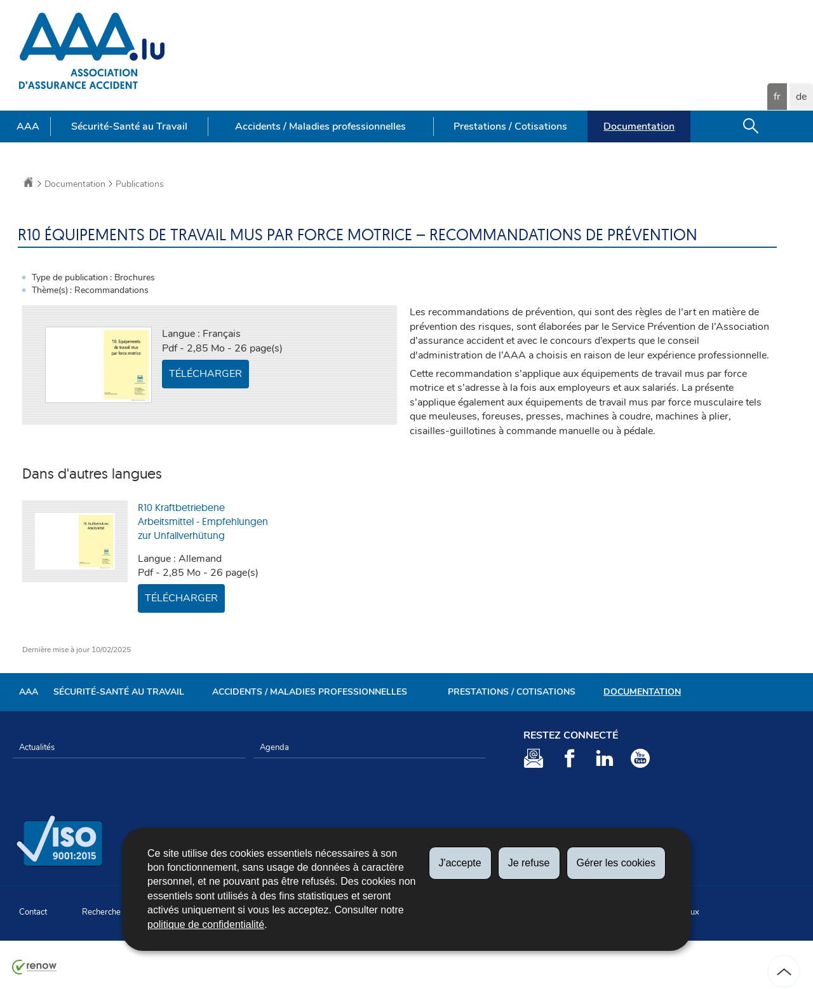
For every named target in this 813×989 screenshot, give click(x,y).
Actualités (37, 747)
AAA (28, 126)
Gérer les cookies (616, 862)
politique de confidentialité (205, 924)
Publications (140, 184)
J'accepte (460, 862)
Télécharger (205, 374)
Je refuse (529, 862)
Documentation (639, 126)
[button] (751, 126)
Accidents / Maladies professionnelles (320, 126)
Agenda (274, 747)
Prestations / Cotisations (510, 126)
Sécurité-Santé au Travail (129, 126)
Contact (33, 912)
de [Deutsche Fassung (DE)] (801, 97)
